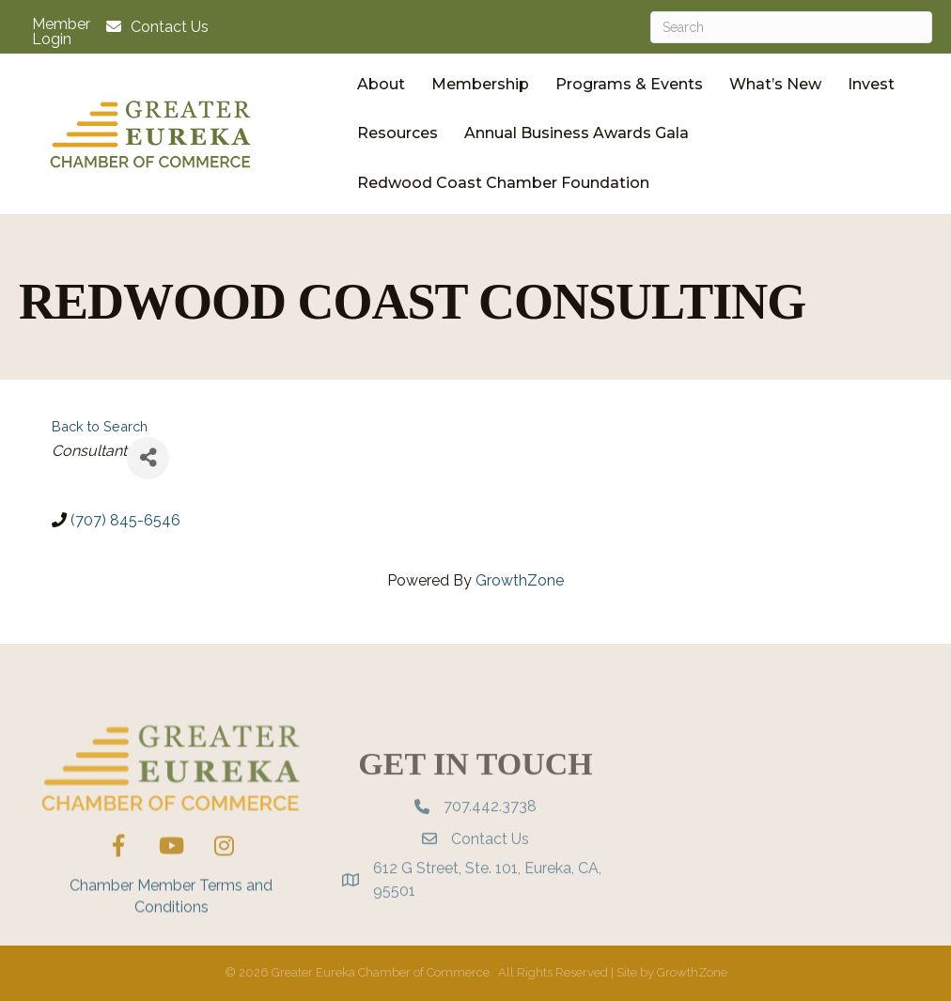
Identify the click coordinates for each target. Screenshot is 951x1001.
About (381, 84)
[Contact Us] (153, 26)
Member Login (61, 32)
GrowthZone (520, 580)
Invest (871, 84)
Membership (480, 84)
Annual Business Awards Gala (576, 133)
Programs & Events (629, 84)
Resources (397, 133)
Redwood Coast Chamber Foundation (503, 183)
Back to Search (100, 426)
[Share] (148, 458)
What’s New (775, 84)
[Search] (791, 27)
